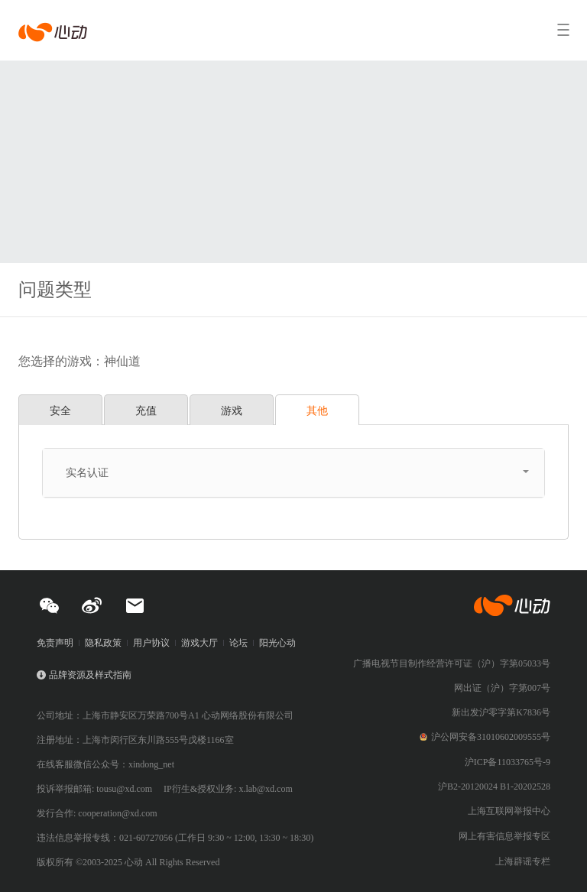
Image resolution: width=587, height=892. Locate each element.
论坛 (238, 642)
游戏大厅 (199, 642)
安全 (60, 410)
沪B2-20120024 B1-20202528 (494, 786)
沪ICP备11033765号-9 (507, 762)
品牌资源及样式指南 (90, 675)
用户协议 (151, 642)
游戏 (231, 410)
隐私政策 (103, 642)
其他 (317, 410)
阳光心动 (277, 642)
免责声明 (55, 642)
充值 (146, 410)
